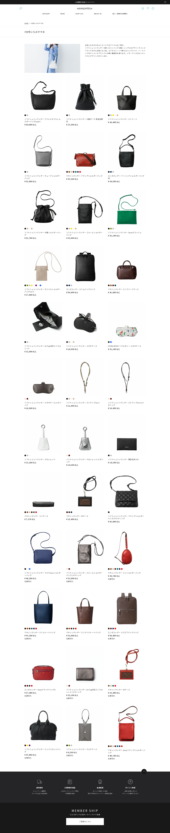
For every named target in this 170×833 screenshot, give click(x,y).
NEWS (62, 14)
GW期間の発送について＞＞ (85, 2)
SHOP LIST (79, 14)
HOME (26, 23)
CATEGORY (46, 14)
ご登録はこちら (85, 821)
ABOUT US (98, 14)
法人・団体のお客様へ (120, 14)
